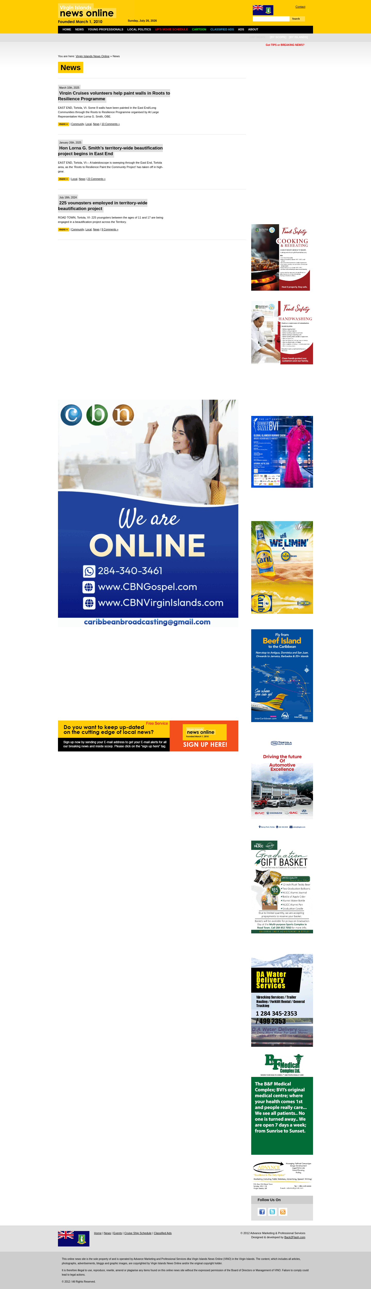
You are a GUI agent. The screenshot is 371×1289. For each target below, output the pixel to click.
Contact (300, 6)
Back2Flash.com (294, 1237)
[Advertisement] (152, 281)
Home (67, 29)
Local (89, 124)
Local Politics (139, 29)
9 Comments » (110, 229)
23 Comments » (96, 179)
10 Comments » (111, 124)
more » (63, 124)
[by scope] (278, 37)
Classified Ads (163, 1233)
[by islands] (298, 37)
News (79, 29)
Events (117, 1233)
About (253, 29)
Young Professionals (105, 29)
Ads (241, 29)
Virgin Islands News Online (92, 56)
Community (77, 124)
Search (296, 18)
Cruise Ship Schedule (137, 1233)
